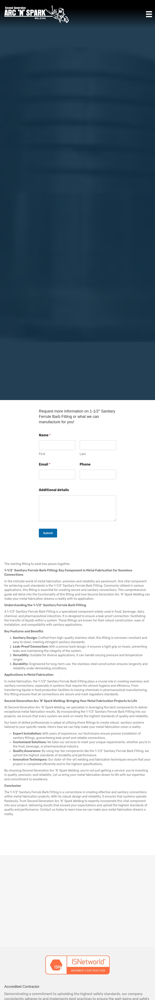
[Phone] (98, 474)
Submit (48, 533)
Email (44, 464)
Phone (85, 464)
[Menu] (149, 14)
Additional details (54, 490)
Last (83, 454)
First (42, 454)
